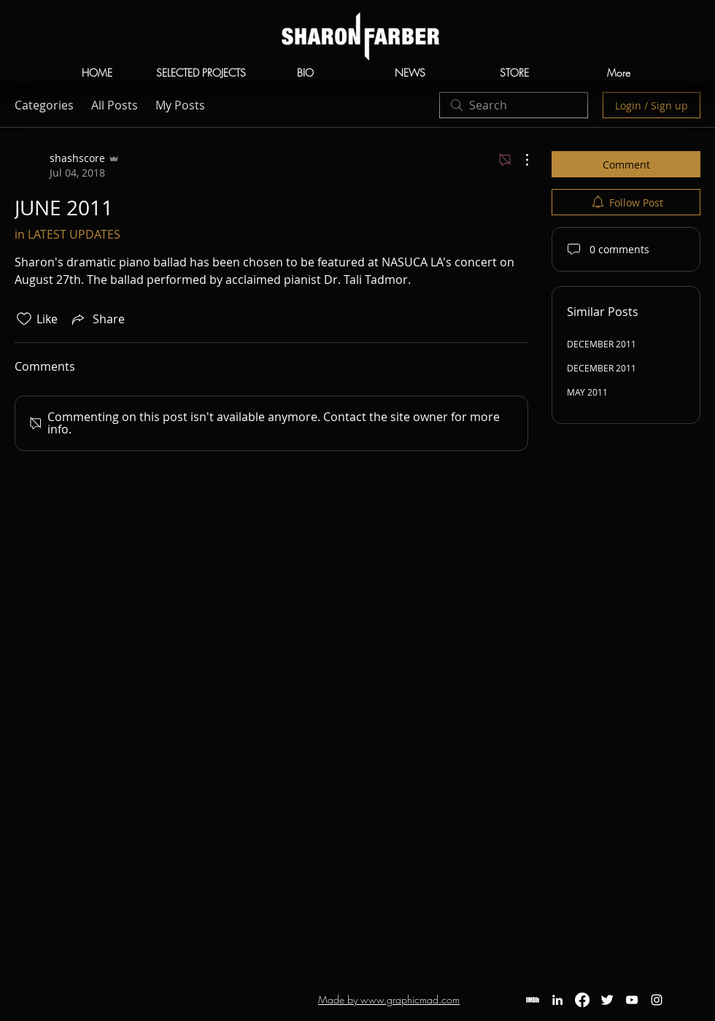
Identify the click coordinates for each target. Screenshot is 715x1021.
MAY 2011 (587, 392)
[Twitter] (607, 1000)
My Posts (180, 105)
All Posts (114, 105)
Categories (44, 105)
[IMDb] (532, 1000)
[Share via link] (97, 319)
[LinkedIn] (557, 1000)
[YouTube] (632, 1000)
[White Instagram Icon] (656, 1000)
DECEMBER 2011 (601, 344)
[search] (513, 105)
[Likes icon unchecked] (24, 319)
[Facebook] (582, 1000)
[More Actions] (519, 160)
